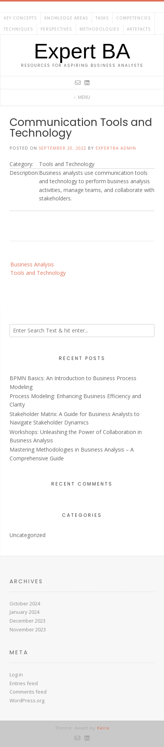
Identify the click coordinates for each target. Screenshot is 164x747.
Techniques (18, 29)
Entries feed (24, 683)
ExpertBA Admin (116, 148)
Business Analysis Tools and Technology (38, 268)
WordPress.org (27, 700)
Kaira (103, 728)
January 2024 (24, 611)
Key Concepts (20, 18)
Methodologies (99, 29)
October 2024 (25, 603)
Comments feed (28, 691)
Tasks (102, 18)
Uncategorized (27, 535)
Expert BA (82, 51)
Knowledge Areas (66, 18)
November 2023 (28, 629)
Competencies (133, 18)
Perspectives (56, 29)
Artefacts (139, 29)
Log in (16, 674)
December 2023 (27, 620)
